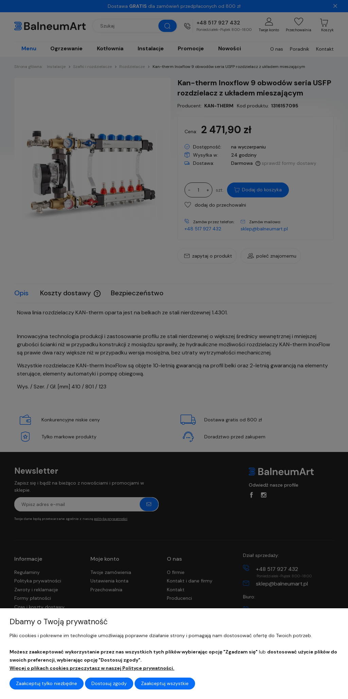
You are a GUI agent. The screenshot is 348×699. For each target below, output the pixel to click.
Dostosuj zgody (109, 683)
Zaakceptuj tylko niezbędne (46, 683)
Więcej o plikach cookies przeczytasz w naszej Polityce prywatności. (92, 668)
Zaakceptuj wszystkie (165, 683)
